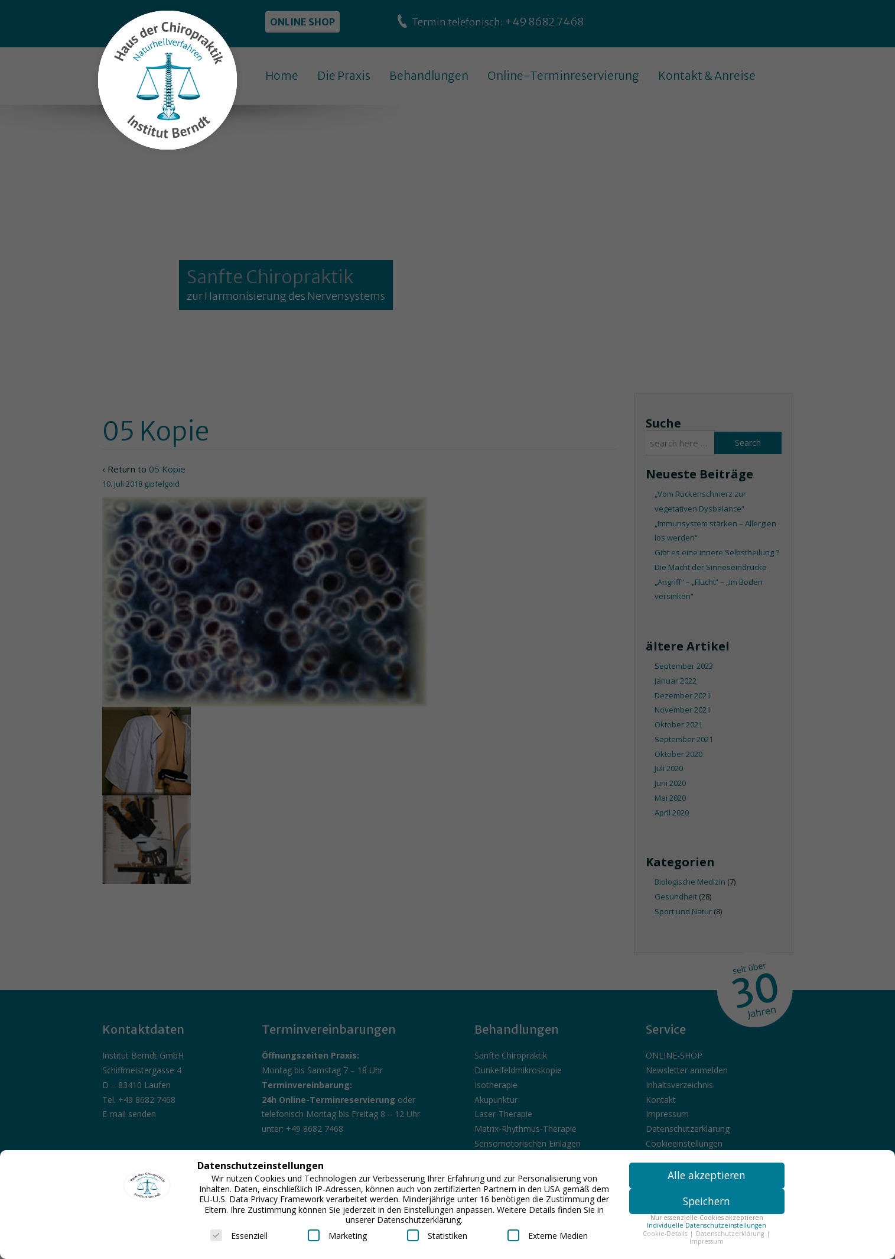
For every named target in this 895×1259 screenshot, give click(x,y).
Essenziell (239, 1235)
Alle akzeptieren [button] (707, 1175)
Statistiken (437, 1235)
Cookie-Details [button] (666, 1233)
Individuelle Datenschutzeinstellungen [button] (706, 1225)
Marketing (337, 1235)
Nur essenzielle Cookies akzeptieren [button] (706, 1217)
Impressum (706, 1241)
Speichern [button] (706, 1201)
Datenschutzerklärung (731, 1233)
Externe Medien (547, 1235)
